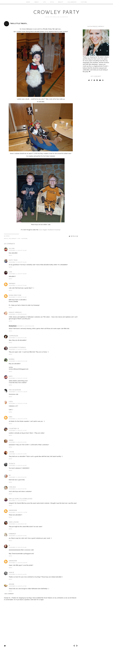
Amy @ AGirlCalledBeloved (20, 498)
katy (11, 376)
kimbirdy (12, 534)
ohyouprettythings (17, 347)
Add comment (9, 593)
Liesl (11, 401)
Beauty (60, 2)
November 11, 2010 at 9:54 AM (18, 349)
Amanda (12, 283)
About (36, 2)
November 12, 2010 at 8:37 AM (18, 524)
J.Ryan (11, 452)
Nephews (25, 238)
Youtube (84, 2)
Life (44, 2)
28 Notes (7, 236)
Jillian (12, 248)
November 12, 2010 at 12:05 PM (18, 562)
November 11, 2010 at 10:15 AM (18, 361)
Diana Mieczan (15, 295)
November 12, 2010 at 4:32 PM (18, 574)
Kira (10, 417)
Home (28, 2)
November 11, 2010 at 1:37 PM (18, 430)
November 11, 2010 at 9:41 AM (18, 337)
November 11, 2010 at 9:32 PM (18, 488)
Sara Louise (14, 522)
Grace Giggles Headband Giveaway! (50, 229)
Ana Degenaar (15, 390)
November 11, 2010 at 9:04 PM (18, 477)
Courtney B (14, 428)
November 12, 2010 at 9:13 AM (18, 535)
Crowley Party (56, 12)
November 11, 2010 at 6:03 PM (18, 465)
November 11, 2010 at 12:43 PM (18, 418)
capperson (13, 336)
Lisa (10, 272)
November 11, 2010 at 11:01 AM (18, 378)
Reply (10, 255)
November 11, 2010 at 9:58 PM (18, 500)
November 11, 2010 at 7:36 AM (18, 262)
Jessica (12, 463)
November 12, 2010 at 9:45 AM (18, 547)
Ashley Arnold (15, 312)
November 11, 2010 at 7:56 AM (18, 297)
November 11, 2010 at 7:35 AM (18, 250)
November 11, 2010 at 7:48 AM (18, 273)
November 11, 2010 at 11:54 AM (18, 403)
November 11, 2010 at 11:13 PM (18, 512)
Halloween (12, 238)
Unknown (13, 510)
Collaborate (72, 2)
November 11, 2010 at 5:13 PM (18, 453)
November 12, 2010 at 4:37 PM (18, 586)
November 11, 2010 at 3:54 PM (18, 442)
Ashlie (11, 572)
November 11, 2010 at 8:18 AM (18, 314)
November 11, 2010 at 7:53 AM (18, 285)
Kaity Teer (13, 260)
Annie (11, 440)
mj (10, 475)
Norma (12, 359)
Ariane (11, 584)
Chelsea (12, 487)
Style (52, 2)
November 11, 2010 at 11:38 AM (18, 391)
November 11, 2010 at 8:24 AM (25, 326)
